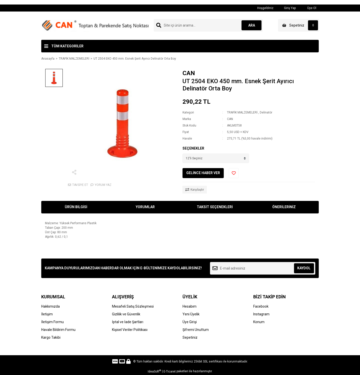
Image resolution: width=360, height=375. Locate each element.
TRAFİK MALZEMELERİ (242, 112)
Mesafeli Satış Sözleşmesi (133, 306)
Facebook (260, 306)
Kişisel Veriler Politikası (130, 330)
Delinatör (266, 112)
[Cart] (298, 25)
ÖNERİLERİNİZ (284, 207)
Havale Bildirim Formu (58, 330)
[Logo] (95, 25)
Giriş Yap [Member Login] (287, 8)
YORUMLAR (145, 207)
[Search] (208, 25)
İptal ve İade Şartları (127, 322)
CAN (188, 73)
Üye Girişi (189, 322)
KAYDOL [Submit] (303, 268)
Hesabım (189, 306)
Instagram (261, 314)
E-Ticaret (170, 371)
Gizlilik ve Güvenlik (126, 314)
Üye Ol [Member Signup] (308, 8)
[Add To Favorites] (234, 173)
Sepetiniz (190, 337)
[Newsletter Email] (262, 268)
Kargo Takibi (50, 337)
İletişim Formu (52, 322)
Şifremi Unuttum (195, 330)
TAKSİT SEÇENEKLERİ (215, 207)
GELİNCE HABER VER (203, 173)
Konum (258, 322)
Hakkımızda (50, 306)
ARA (251, 25)
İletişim (47, 314)
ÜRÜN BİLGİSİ (76, 207)
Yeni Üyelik (191, 314)
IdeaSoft (154, 371)
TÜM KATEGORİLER (67, 46)
